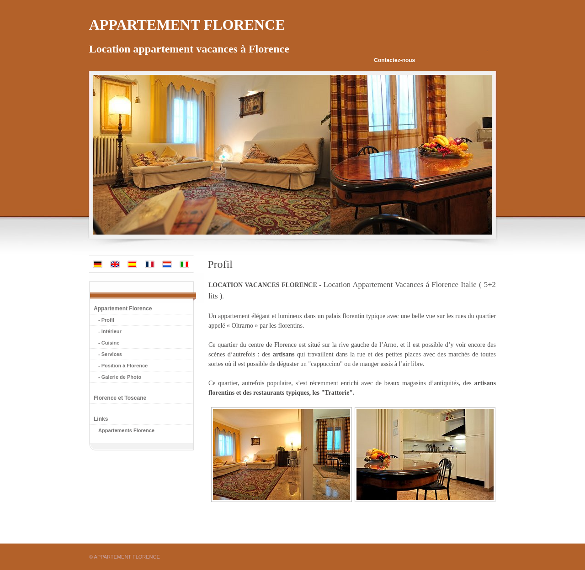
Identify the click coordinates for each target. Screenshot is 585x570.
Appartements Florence (126, 430)
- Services (110, 354)
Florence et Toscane (120, 398)
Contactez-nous (394, 60)
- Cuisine (108, 342)
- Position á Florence (123, 365)
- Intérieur (110, 331)
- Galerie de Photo (119, 377)
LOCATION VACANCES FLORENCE (262, 285)
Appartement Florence (123, 308)
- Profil (106, 320)
